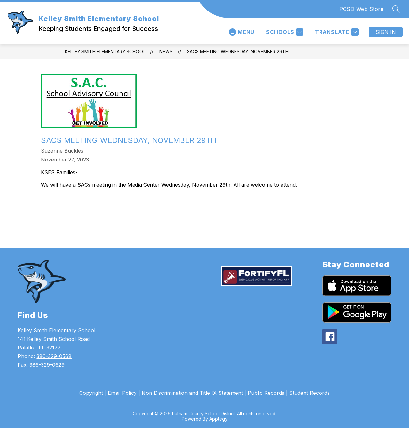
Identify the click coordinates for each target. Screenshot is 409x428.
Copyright (91, 393)
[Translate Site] (336, 32)
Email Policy (122, 393)
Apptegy (218, 419)
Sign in (385, 32)
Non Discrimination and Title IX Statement (192, 393)
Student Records (309, 393)
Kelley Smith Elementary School (105, 51)
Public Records (266, 393)
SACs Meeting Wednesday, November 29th (238, 51)
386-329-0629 (47, 365)
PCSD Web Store (361, 9)
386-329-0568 (54, 356)
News (166, 51)
